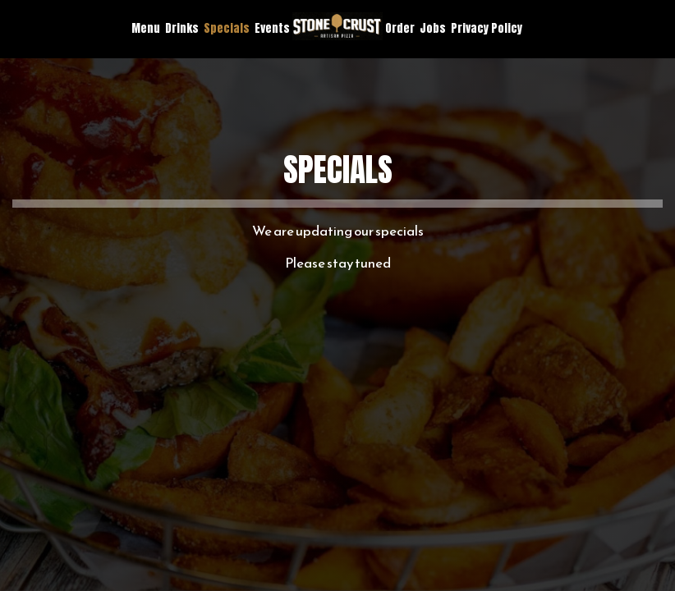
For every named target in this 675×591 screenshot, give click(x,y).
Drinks (182, 29)
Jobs (433, 29)
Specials (227, 29)
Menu (145, 29)
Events (272, 29)
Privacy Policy (486, 29)
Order (400, 29)
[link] (337, 26)
